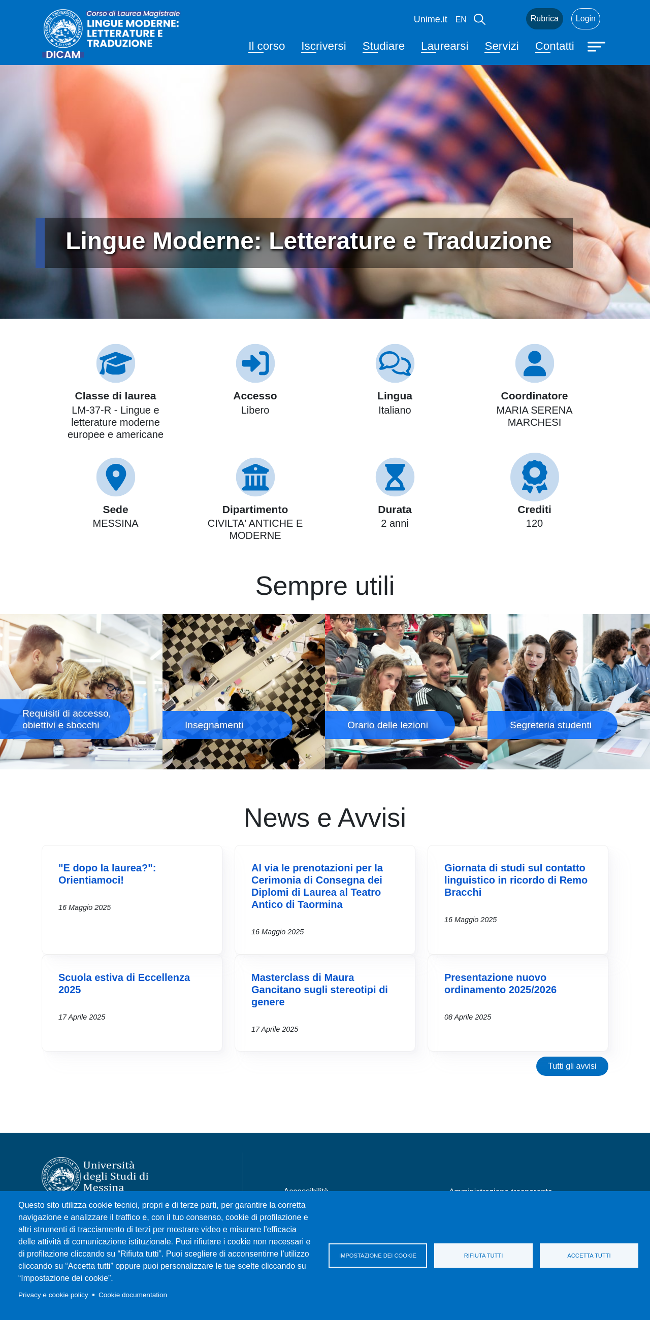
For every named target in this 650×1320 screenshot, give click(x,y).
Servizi (501, 46)
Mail (506, 18)
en (461, 19)
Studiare (384, 46)
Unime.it (430, 19)
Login (586, 18)
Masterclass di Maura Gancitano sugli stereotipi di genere (319, 989)
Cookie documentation (133, 1295)
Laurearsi (444, 46)
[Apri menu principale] (597, 45)
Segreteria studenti (569, 692)
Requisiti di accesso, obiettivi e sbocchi (81, 692)
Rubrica (545, 18)
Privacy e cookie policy (53, 1295)
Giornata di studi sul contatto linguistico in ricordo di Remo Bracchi (516, 880)
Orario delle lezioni (406, 692)
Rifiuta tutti (483, 1256)
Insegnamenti (243, 692)
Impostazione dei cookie (377, 1256)
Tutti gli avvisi (572, 1066)
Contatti (554, 46)
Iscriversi (323, 46)
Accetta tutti (588, 1256)
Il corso (266, 46)
